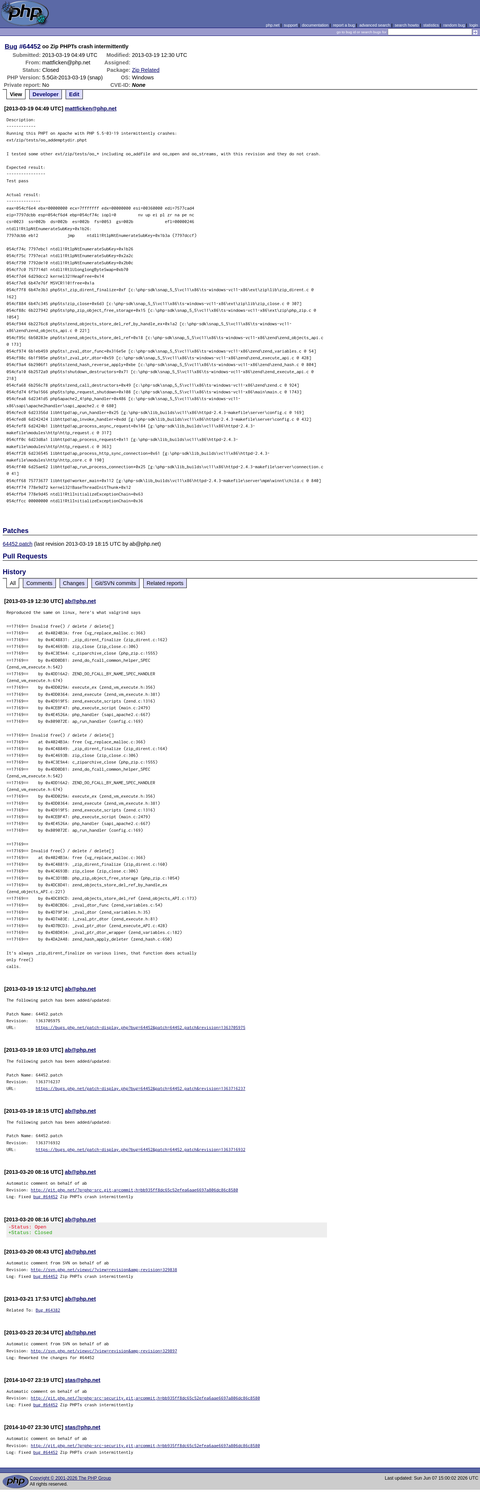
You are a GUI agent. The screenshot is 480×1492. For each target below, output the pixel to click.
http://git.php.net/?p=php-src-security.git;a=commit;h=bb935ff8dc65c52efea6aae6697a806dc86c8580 (145, 1400)
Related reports (165, 583)
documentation (315, 25)
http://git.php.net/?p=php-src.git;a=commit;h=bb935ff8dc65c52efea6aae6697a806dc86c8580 (134, 1189)
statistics (431, 25)
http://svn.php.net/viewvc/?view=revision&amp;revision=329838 (104, 1271)
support (290, 25)
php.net (272, 25)
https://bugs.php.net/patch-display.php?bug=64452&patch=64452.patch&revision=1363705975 (140, 1027)
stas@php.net (82, 1382)
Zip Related (146, 70)
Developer (46, 94)
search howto (406, 25)
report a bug (344, 25)
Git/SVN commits (115, 583)
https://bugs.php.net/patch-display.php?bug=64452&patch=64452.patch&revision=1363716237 (140, 1088)
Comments (39, 583)
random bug (454, 25)
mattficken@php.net (91, 109)
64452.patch (17, 544)
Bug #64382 (48, 1312)
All (13, 583)
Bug (11, 46)
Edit (74, 94)
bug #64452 (45, 1196)
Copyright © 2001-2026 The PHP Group (70, 1480)
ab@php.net (80, 601)
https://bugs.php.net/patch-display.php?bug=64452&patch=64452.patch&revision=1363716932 (140, 1149)
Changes (74, 583)
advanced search (374, 25)
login (474, 25)
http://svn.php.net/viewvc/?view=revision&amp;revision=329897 (104, 1353)
